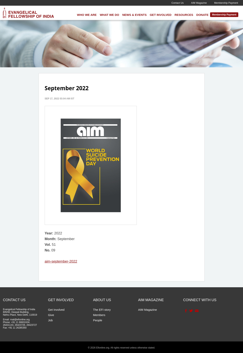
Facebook (185, 311)
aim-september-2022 (61, 261)
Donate (202, 14)
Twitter (191, 311)
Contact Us (177, 3)
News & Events (134, 14)
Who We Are (87, 14)
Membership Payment (226, 3)
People (97, 320)
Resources (184, 14)
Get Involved (160, 14)
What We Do (109, 14)
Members (99, 315)
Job (50, 320)
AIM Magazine (199, 3)
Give (51, 315)
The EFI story (102, 309)
